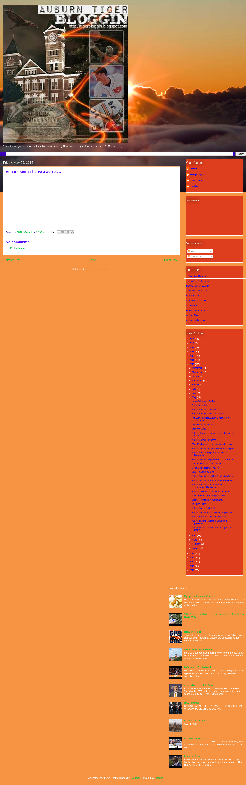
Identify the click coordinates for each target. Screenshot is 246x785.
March (195, 540)
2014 (192, 553)
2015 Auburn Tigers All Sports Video (209, 495)
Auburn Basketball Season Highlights (209, 516)
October (196, 376)
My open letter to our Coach (198, 596)
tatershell (194, 186)
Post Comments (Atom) (99, 269)
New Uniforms (191, 703)
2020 (192, 343)
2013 (192, 557)
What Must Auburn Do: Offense (206, 463)
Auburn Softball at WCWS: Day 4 (207, 409)
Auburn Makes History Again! (199, 685)
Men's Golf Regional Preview (205, 468)
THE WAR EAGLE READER (199, 281)
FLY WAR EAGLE (194, 295)
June (194, 393)
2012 (192, 562)
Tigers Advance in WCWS (204, 401)
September (197, 380)
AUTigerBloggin (197, 174)
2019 (192, 347)
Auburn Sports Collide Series (205, 508)
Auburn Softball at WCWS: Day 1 (207, 413)
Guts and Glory (199, 429)
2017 (192, 356)
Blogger (159, 778)
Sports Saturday (199, 405)
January (196, 548)
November (197, 372)
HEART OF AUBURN (196, 310)
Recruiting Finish (193, 631)
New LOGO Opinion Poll (203, 472)
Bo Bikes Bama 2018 (195, 738)
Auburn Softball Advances (204, 440)
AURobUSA (195, 168)
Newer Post (13, 260)
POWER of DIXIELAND (197, 286)
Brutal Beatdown (192, 756)
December (197, 368)
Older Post (170, 260)
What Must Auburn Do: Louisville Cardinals (212, 444)
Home (92, 260)
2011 (192, 566)
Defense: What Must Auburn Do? (207, 500)
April (194, 535)
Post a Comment (19, 248)
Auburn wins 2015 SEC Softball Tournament (213, 480)
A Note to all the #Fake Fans (199, 649)
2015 (192, 364)
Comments (194, 256)
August (195, 385)
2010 (192, 570)
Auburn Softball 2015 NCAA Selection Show (213, 476)
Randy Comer (196, 180)
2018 (192, 351)
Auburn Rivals (193, 315)
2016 (192, 360)
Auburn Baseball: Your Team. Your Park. (211, 491)
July (194, 389)
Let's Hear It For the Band (197, 667)
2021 (192, 339)
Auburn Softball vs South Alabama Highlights (213, 448)
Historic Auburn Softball (203, 424)
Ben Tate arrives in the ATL (198, 720)
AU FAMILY (191, 305)
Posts (192, 251)
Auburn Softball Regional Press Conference (212, 459)
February (196, 544)
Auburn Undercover (195, 320)
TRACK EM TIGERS (196, 276)
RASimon (135, 778)
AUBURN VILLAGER (196, 300)
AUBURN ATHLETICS (196, 290)
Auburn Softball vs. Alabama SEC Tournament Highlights (208, 485)
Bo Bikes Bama (199, 504)
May (194, 397)
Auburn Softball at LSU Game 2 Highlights (212, 512)
